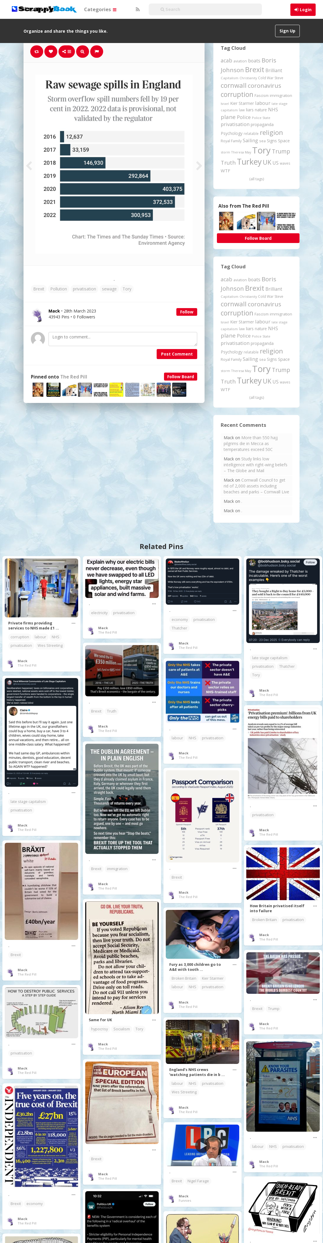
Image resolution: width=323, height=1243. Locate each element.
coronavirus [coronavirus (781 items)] (264, 85)
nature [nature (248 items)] (261, 110)
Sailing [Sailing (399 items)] (250, 140)
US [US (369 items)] (275, 163)
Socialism (121, 1029)
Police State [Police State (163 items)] (261, 117)
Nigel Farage (198, 1181)
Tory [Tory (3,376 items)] (261, 150)
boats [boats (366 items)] (254, 60)
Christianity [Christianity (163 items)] (248, 78)
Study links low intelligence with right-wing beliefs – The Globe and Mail (255, 464)
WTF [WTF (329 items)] (225, 170)
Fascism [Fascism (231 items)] (262, 95)
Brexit (38, 289)
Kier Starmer (213, 978)
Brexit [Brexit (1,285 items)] (254, 69)
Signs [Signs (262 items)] (272, 140)
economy (180, 619)
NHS (55, 636)
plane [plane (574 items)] (228, 116)
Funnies (185, 1200)
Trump (274, 1008)
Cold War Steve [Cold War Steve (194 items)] (270, 77)
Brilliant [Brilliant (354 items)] (273, 70)
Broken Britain (264, 919)
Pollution (58, 289)
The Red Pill (73, 377)
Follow (186, 312)
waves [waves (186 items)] (285, 163)
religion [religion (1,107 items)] (271, 132)
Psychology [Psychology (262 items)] (231, 133)
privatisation (84, 289)
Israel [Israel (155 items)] (225, 104)
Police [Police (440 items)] (244, 117)
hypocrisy (99, 1029)
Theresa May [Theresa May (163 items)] (241, 152)
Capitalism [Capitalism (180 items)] (229, 78)
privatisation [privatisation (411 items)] (235, 124)
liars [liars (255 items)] (250, 110)
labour (40, 636)
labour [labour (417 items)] (262, 103)
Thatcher (179, 628)
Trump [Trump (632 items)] (281, 151)
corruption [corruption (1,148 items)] (237, 94)
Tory (127, 289)
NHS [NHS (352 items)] (273, 109)
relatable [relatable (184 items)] (251, 133)
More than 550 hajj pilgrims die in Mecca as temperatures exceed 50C (251, 443)
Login (306, 9)
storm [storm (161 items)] (225, 152)
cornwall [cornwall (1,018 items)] (234, 85)
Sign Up (287, 31)
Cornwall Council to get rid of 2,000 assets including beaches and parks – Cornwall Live (256, 486)
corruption (20, 636)
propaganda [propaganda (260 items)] (262, 124)
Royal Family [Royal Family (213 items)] (231, 140)
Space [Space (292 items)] (284, 140)
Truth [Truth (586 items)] (228, 162)
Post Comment (177, 354)
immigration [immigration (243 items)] (281, 95)
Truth (111, 711)
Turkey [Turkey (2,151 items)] (249, 161)
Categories (100, 9)
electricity (99, 612)
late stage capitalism (269, 657)
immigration (117, 868)
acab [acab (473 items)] (226, 60)
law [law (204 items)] (242, 110)
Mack (22, 661)
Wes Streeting (50, 645)
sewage (109, 289)
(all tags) (256, 178)
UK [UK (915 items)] (267, 162)
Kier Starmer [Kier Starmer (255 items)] (242, 103)
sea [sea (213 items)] (262, 140)
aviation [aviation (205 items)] (240, 61)
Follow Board (180, 376)
